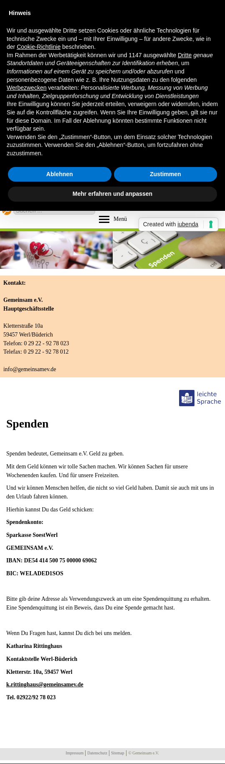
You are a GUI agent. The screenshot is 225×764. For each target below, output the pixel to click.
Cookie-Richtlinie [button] (39, 46)
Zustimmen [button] (165, 174)
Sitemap (117, 753)
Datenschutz (97, 753)
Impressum (74, 753)
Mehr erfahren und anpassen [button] (112, 193)
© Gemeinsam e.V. (144, 753)
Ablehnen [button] (59, 174)
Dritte (185, 55)
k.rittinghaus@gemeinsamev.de (44, 684)
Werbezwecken (26, 87)
